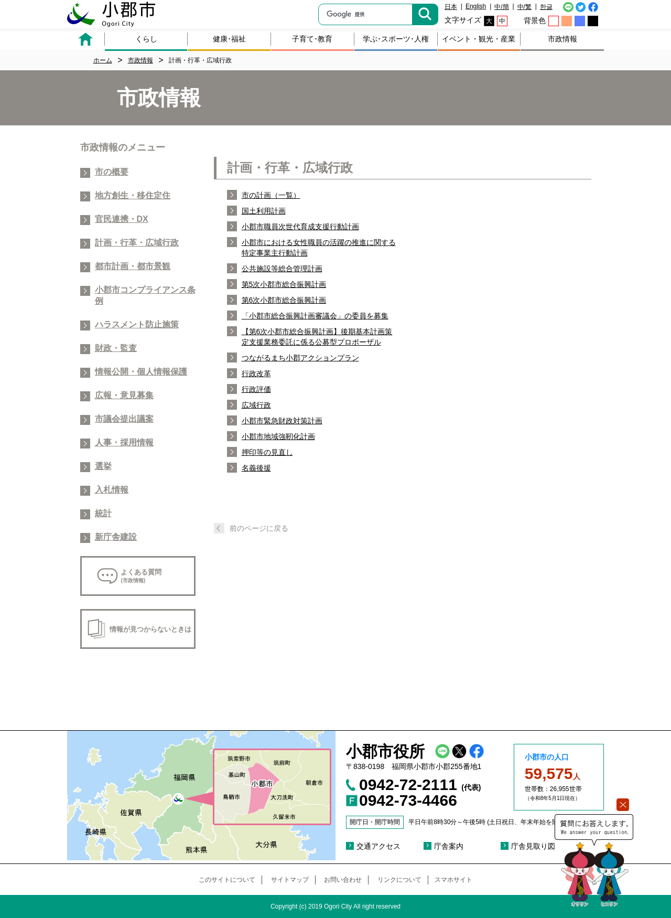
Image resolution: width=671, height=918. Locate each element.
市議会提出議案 (124, 418)
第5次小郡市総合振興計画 (284, 284)
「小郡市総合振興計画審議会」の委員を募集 (315, 316)
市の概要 (111, 171)
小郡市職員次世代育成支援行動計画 (300, 226)
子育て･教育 (312, 39)
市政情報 (562, 39)
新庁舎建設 (116, 536)
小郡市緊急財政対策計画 (282, 421)
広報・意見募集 (124, 395)
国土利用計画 (264, 211)
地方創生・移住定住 (132, 195)
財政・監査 (116, 348)
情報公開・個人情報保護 (141, 371)
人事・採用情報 (124, 442)
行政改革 (256, 373)
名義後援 (256, 468)
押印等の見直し (267, 452)
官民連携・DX (121, 219)
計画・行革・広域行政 (137, 242)
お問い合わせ (343, 879)
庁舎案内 (448, 846)
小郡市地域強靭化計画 (278, 436)
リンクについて (399, 879)
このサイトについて (227, 879)
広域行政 (256, 405)
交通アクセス (378, 846)
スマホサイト (453, 879)
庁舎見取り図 (533, 846)
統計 (103, 513)
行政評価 (256, 389)
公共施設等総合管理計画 (282, 268)
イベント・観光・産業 (478, 39)
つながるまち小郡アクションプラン (300, 358)
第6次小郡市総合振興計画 (284, 300)
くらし (146, 39)
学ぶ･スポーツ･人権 (396, 39)
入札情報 (111, 489)
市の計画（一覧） (271, 195)
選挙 (103, 466)
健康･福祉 (229, 39)
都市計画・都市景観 (132, 266)
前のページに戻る (259, 528)
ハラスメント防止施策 (137, 324)
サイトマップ (290, 879)
